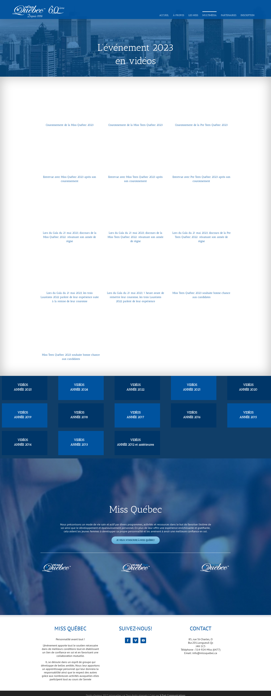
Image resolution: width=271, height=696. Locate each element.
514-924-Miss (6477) (207, 649)
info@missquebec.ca (204, 653)
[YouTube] (143, 640)
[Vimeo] (135, 640)
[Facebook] (128, 640)
